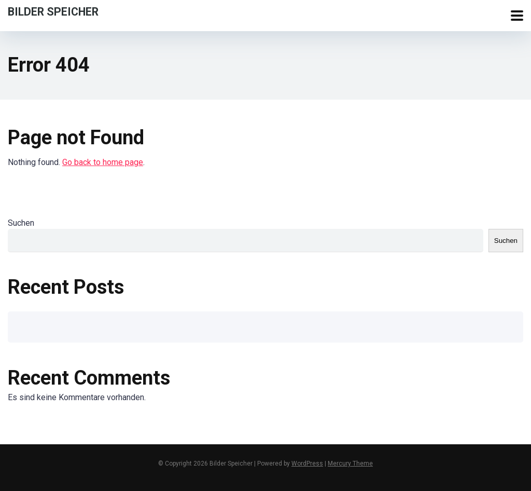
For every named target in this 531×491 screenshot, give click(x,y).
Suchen (21, 223)
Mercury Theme (350, 463)
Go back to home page (102, 162)
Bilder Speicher (53, 11)
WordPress (307, 463)
